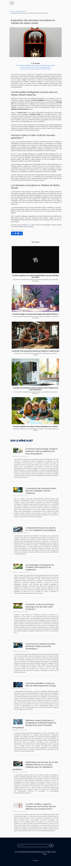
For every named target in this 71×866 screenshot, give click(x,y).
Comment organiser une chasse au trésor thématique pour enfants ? (35, 426)
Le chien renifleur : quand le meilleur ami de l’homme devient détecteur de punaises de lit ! (40, 806)
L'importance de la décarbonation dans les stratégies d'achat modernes (40, 490)
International (28, 852)
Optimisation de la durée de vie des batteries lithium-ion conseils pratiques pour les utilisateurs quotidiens (35, 765)
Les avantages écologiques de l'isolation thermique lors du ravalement (39, 567)
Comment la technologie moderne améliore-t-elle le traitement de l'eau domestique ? (35, 388)
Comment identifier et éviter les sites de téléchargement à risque (40, 684)
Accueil (11, 11)
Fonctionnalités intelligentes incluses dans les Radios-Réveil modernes (35, 65)
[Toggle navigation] (11, 3)
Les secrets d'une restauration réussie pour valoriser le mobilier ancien (35, 351)
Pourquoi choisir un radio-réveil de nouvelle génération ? (35, 67)
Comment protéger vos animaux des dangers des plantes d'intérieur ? (35, 314)
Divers (53, 852)
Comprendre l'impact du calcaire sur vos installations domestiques (40, 529)
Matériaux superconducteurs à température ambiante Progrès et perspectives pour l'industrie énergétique (34, 724)
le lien (29, 225)
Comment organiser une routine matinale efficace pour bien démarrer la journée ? (35, 276)
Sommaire (36, 63)
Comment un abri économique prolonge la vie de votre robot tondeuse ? (39, 606)
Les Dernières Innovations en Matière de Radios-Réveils (35, 69)
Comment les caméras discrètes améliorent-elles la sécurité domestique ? (40, 646)
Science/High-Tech (20, 11)
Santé (36, 852)
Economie (19, 852)
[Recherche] (33, 845)
